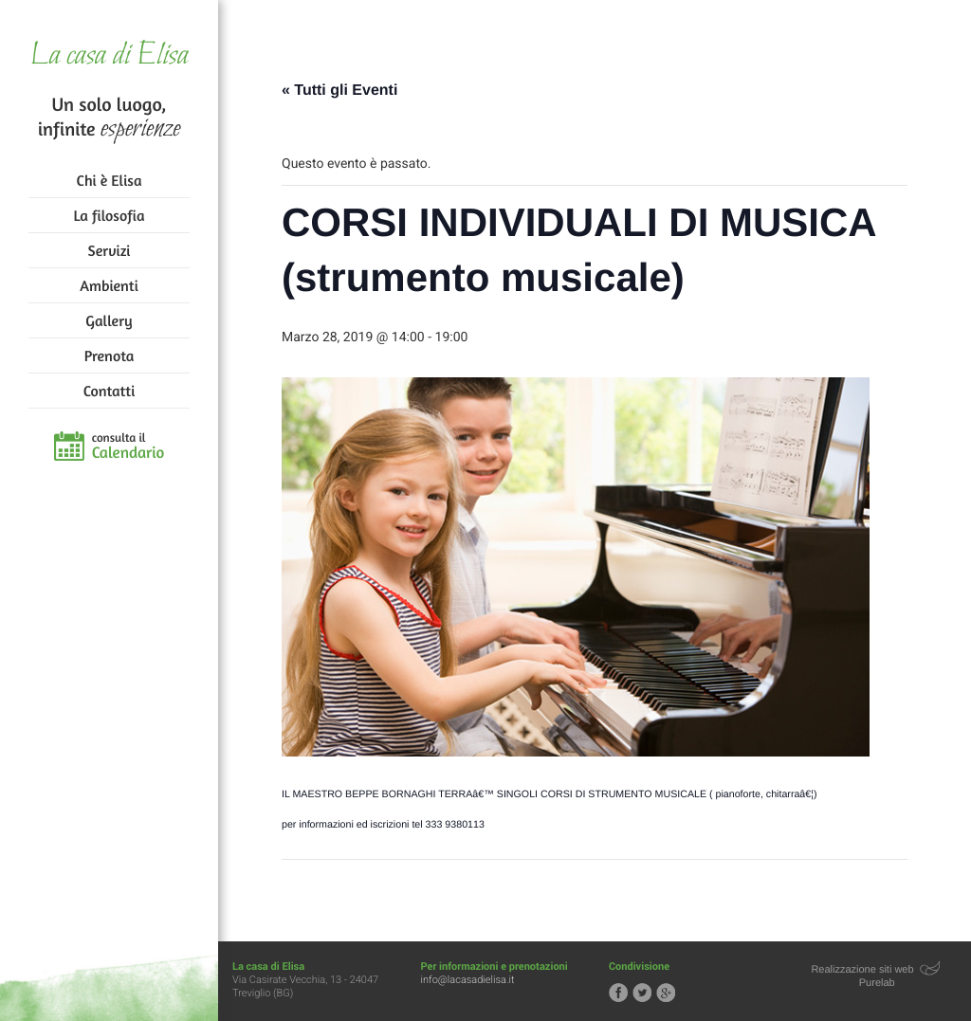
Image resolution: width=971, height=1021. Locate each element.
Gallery (108, 320)
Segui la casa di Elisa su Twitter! (641, 992)
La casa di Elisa (108, 56)
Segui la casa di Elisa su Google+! (665, 992)
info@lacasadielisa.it (468, 980)
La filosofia (109, 215)
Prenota (109, 355)
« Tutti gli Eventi (339, 90)
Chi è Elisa (109, 180)
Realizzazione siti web (862, 969)
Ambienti (108, 285)
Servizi (109, 250)
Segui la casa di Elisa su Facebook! (618, 992)
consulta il (128, 446)
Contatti (109, 390)
